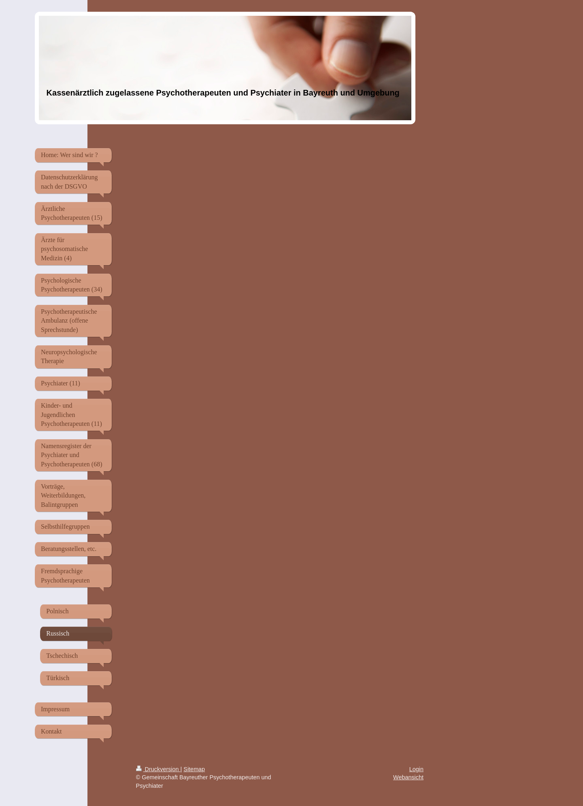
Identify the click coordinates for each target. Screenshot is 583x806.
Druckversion (158, 769)
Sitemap (194, 769)
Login (416, 769)
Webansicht (408, 777)
